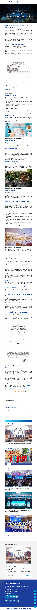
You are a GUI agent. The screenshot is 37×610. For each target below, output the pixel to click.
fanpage (24, 290)
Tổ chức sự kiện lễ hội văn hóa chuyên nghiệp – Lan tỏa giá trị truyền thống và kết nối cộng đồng (17, 466)
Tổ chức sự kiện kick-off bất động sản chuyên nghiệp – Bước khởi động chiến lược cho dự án (17, 511)
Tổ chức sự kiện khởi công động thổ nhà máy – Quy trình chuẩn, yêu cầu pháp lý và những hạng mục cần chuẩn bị (18, 444)
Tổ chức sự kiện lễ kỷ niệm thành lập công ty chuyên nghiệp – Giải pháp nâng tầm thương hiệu (17, 533)
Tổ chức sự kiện (13, 16)
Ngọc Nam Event (8, 538)
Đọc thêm (28, 575)
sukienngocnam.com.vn (13, 403)
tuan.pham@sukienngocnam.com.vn (14, 402)
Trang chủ (7, 16)
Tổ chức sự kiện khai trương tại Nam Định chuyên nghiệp (20, 388)
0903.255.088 (14, 589)
